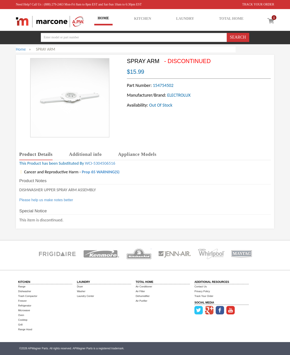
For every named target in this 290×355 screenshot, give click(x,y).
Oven (21, 315)
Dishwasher (24, 291)
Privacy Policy (202, 291)
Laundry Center (85, 296)
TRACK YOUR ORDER (258, 4)
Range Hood (25, 329)
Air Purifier (141, 300)
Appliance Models (137, 154)
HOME (103, 18)
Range (21, 286)
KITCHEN (142, 18)
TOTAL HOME (231, 18)
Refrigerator (24, 305)
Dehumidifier (143, 296)
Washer (81, 291)
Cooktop (22, 319)
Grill (20, 324)
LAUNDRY (185, 18)
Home (21, 49)
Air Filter (140, 291)
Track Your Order (203, 296)
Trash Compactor (27, 296)
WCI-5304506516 (100, 163)
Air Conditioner (144, 286)
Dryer (80, 286)
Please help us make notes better (46, 200)
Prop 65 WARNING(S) (100, 171)
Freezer (22, 300)
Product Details (36, 154)
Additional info (85, 154)
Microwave (24, 310)
